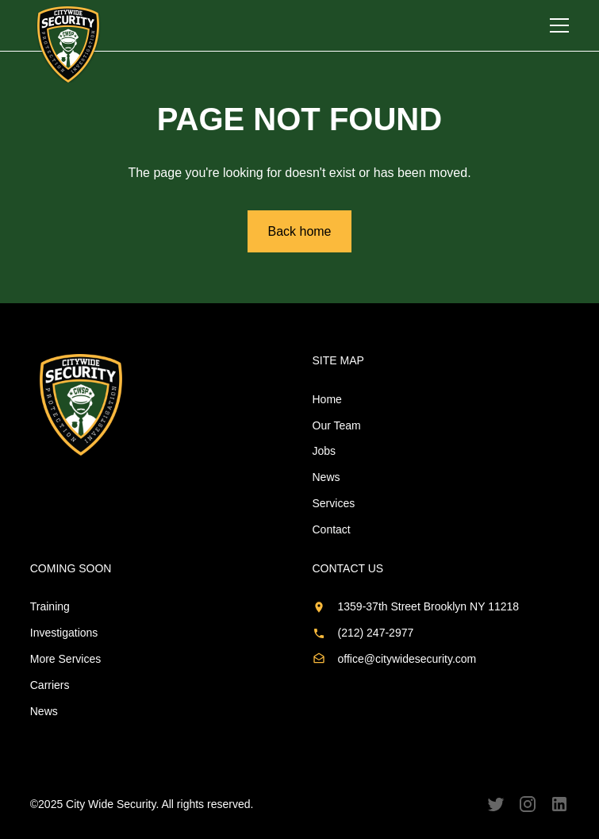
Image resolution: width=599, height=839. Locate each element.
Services (334, 503)
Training (50, 606)
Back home (299, 231)
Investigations (64, 632)
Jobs (324, 451)
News (326, 477)
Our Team (337, 425)
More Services (65, 658)
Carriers (50, 685)
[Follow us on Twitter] (495, 804)
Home (327, 399)
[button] (559, 25)
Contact (332, 529)
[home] (68, 44)
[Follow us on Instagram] (527, 804)
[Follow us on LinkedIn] (559, 804)
